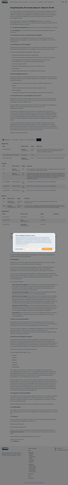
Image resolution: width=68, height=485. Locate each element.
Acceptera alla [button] (47, 249)
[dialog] (34, 242)
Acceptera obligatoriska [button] (33, 249)
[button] (34, 245)
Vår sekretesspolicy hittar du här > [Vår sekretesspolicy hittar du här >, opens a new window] (22, 243)
